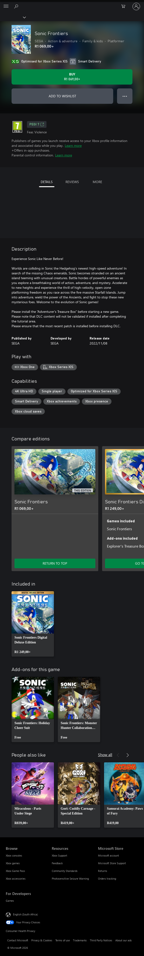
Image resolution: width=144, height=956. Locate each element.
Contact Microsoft (17, 940)
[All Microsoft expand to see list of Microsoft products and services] (6, 6)
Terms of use (62, 940)
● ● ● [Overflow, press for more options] (125, 96)
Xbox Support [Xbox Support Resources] (59, 855)
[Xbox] (13, 17)
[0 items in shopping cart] (125, 6)
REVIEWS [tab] (72, 181)
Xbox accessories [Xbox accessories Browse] (16, 878)
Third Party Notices (101, 940)
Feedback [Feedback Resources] (57, 863)
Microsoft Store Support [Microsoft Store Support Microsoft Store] (112, 863)
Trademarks (80, 940)
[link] (33, 624)
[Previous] (118, 439)
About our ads (123, 940)
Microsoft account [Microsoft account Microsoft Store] (108, 855)
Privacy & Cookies (41, 940)
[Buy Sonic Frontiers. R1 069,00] (72, 77)
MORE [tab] (97, 181)
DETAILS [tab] (46, 181)
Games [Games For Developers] (10, 900)
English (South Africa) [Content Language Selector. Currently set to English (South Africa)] (25, 914)
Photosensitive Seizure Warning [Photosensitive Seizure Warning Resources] (70, 878)
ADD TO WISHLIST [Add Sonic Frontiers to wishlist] (62, 96)
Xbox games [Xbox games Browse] (13, 863)
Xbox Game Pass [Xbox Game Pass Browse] (15, 870)
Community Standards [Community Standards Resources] (65, 870)
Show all (105, 754)
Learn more (73, 145)
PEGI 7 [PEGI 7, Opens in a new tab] (36, 124)
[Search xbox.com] (17, 6)
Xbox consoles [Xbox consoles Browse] (14, 855)
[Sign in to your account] (136, 6)
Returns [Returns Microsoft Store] (102, 870)
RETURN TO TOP (55, 563)
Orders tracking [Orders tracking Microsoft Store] (107, 878)
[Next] (127, 439)
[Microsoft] (72, 3)
